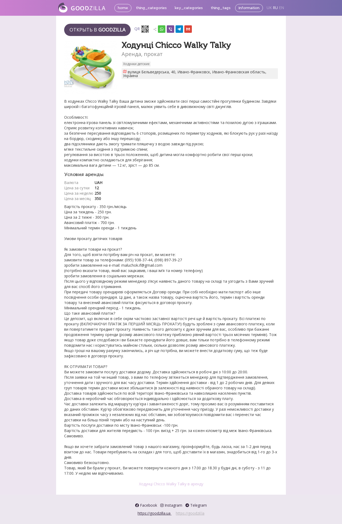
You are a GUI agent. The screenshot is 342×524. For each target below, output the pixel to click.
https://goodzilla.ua (155, 513)
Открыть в (97, 29)
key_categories (189, 8)
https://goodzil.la (190, 513)
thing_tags (221, 8)
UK (269, 7)
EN (281, 7)
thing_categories (151, 8)
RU (275, 7)
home (123, 8)
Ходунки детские (136, 64)
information (249, 8)
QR (141, 29)
